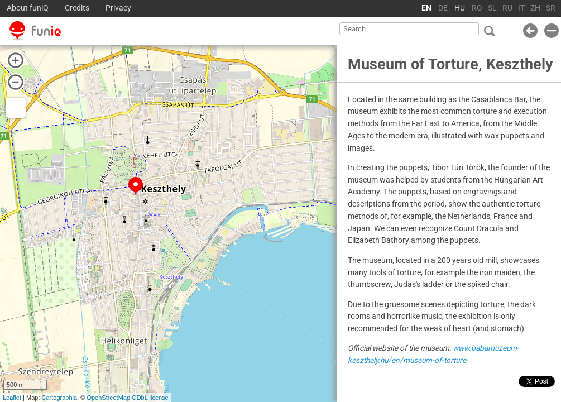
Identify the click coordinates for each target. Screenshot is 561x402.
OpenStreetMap (108, 397)
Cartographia (60, 397)
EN (426, 8)
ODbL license (150, 397)
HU (459, 8)
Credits (77, 8)
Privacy (118, 8)
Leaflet (12, 397)
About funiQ (28, 8)
